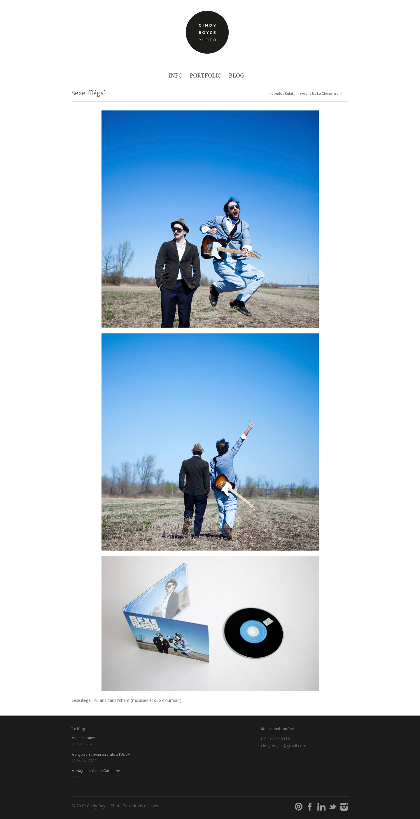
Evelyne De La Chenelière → (321, 93)
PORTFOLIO (206, 75)
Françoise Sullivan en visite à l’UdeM (101, 754)
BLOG (236, 75)
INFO (176, 75)
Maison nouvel (83, 738)
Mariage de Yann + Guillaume (95, 771)
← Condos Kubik (280, 93)
